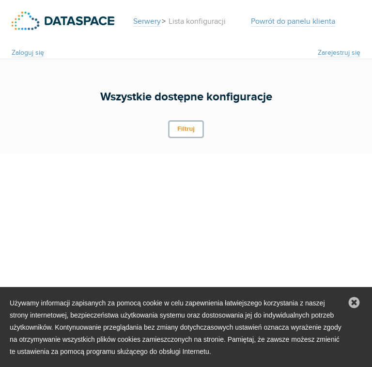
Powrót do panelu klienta (293, 21)
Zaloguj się (28, 52)
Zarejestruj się (339, 52)
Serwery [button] (147, 21)
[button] (354, 303)
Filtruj (186, 128)
